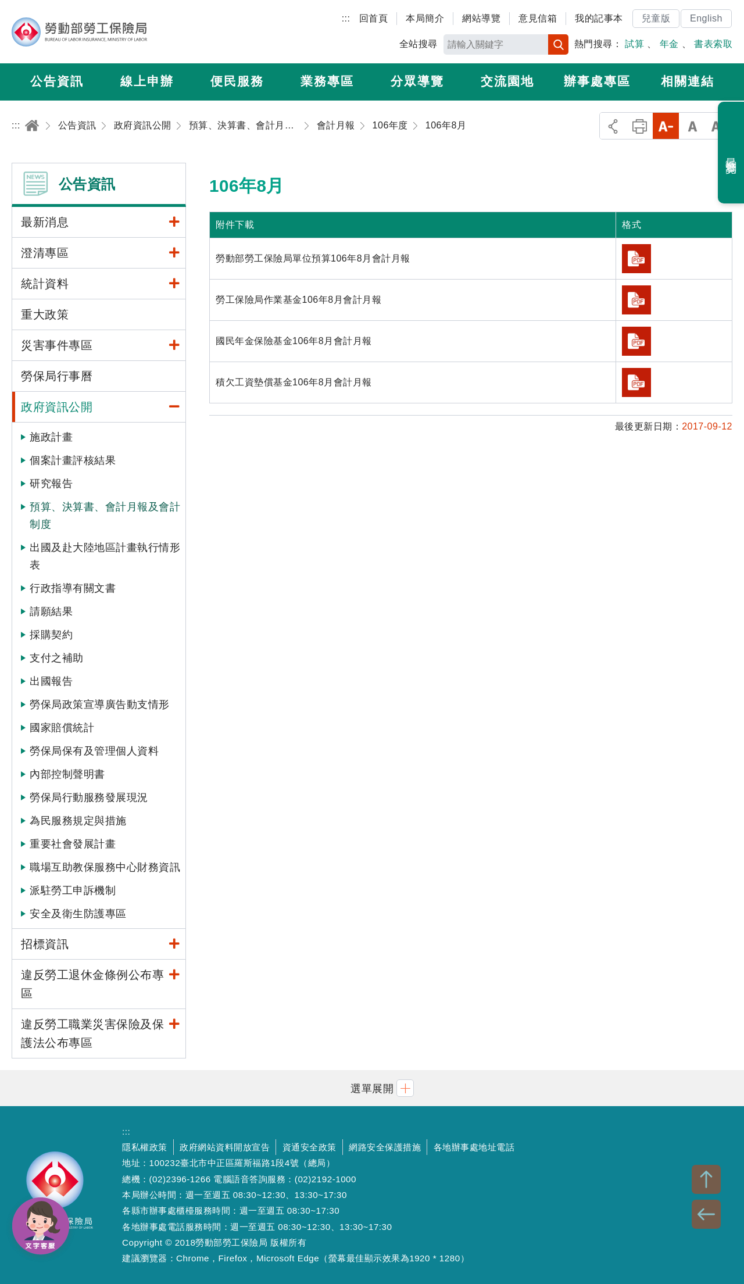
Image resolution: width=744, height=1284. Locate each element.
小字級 (666, 126)
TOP (706, 1179)
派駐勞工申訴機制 (73, 890)
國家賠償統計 (62, 728)
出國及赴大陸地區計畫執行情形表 (105, 556)
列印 (640, 126)
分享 (613, 126)
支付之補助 (57, 658)
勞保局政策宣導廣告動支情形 (100, 704)
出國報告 (51, 681)
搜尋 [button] (558, 44)
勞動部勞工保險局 (79, 32)
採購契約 (51, 635)
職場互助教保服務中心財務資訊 (105, 867)
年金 (669, 44)
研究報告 (51, 483)
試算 (634, 44)
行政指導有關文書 (73, 588)
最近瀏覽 (731, 152)
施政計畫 (51, 437)
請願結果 (51, 611)
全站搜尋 (418, 44)
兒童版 (656, 18)
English (706, 18)
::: (346, 18)
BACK (706, 1214)
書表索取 (713, 44)
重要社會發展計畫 (73, 844)
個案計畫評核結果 (73, 460)
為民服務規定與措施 (78, 821)
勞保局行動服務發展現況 (89, 797)
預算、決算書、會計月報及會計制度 (105, 515)
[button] (372, 1088)
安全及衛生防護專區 (78, 914)
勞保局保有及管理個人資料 (94, 751)
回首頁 (373, 18)
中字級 (692, 126)
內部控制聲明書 (67, 774)
